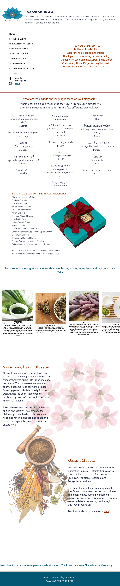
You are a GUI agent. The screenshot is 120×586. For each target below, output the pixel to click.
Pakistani (84, 477)
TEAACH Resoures (17, 58)
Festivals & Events (17, 38)
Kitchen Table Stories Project (23, 68)
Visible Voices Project (19, 53)
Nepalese (96, 477)
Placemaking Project (19, 48)
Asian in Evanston (17, 63)
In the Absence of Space (21, 43)
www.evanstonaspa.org (60, 580)
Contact (13, 73)
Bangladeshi (75, 481)
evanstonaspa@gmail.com (59, 577)
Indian (74, 477)
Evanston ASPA (39, 12)
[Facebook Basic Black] (10, 78)
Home (12, 34)
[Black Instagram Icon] (10, 83)
